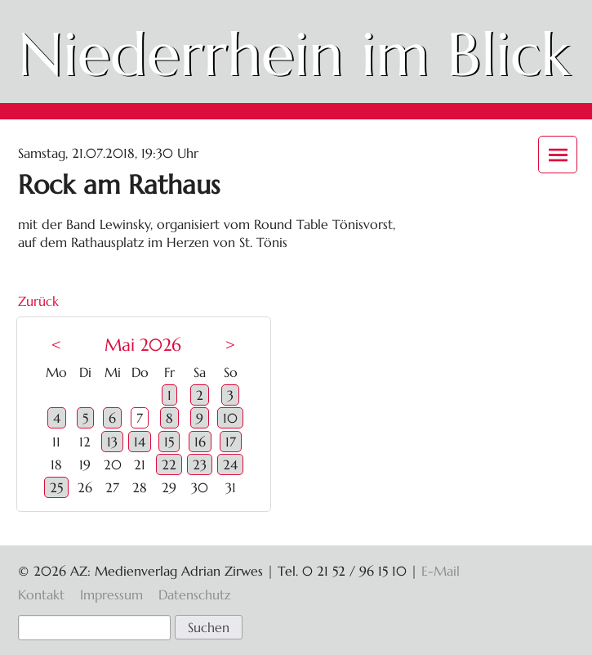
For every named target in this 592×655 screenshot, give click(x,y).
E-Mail (440, 571)
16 (200, 441)
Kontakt (41, 594)
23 (200, 464)
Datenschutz (194, 594)
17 (230, 441)
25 (56, 487)
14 (139, 441)
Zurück (38, 301)
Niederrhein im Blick (294, 54)
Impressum (111, 594)
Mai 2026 (143, 345)
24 (230, 464)
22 (169, 464)
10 (230, 418)
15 (169, 441)
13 (112, 441)
